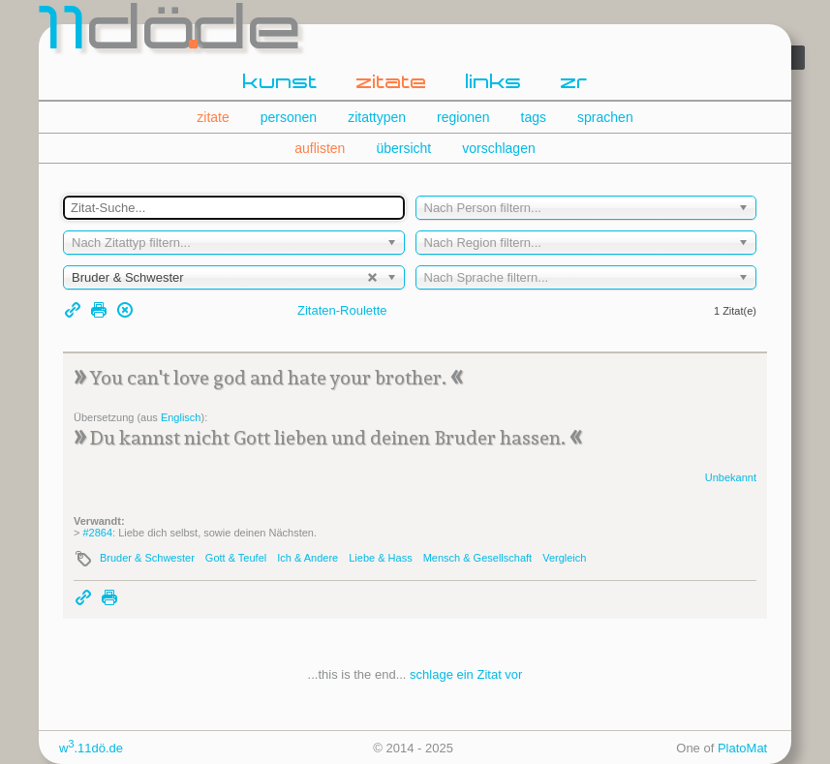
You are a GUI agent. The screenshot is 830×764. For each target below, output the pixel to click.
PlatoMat (742, 748)
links (494, 83)
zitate (391, 83)
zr (574, 83)
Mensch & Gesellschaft (478, 558)
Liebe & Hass (380, 558)
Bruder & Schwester (147, 558)
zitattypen (377, 117)
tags (533, 117)
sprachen (605, 117)
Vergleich (564, 558)
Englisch (181, 417)
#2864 (97, 532)
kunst (280, 83)
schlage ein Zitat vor (466, 674)
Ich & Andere (307, 558)
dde (172, 33)
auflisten (319, 148)
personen (289, 117)
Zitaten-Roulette (342, 310)
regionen (463, 117)
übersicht (403, 148)
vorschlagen (499, 148)
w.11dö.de (91, 748)
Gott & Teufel (235, 558)
